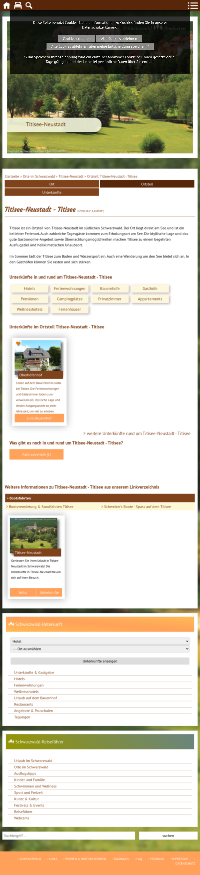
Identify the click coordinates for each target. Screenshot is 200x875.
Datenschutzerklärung (99, 27)
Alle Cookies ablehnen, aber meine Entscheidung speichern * (100, 46)
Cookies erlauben (77, 38)
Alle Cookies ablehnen (119, 38)
